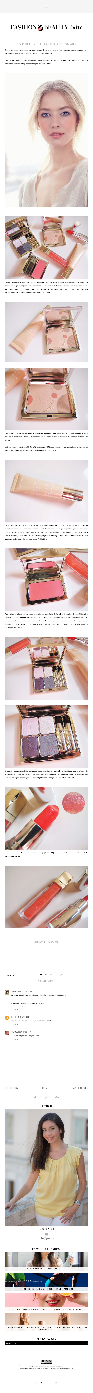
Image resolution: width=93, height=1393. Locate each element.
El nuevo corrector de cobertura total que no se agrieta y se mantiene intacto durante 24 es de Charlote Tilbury (46, 1328)
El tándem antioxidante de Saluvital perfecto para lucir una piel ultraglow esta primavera (46, 1309)
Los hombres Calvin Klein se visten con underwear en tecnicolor (46, 1289)
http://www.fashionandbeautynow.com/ (53, 1366)
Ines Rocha (16, 1017)
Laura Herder (17, 991)
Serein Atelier (50, 1382)
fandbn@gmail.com (47, 1238)
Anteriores (80, 1088)
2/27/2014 (26, 1017)
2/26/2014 (28, 991)
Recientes (11, 1088)
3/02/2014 (27, 1032)
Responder (14, 1009)
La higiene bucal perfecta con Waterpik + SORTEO (47, 1269)
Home (45, 1088)
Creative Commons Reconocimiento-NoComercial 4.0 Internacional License (63, 1365)
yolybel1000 (17, 1032)
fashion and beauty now (29, 1365)
